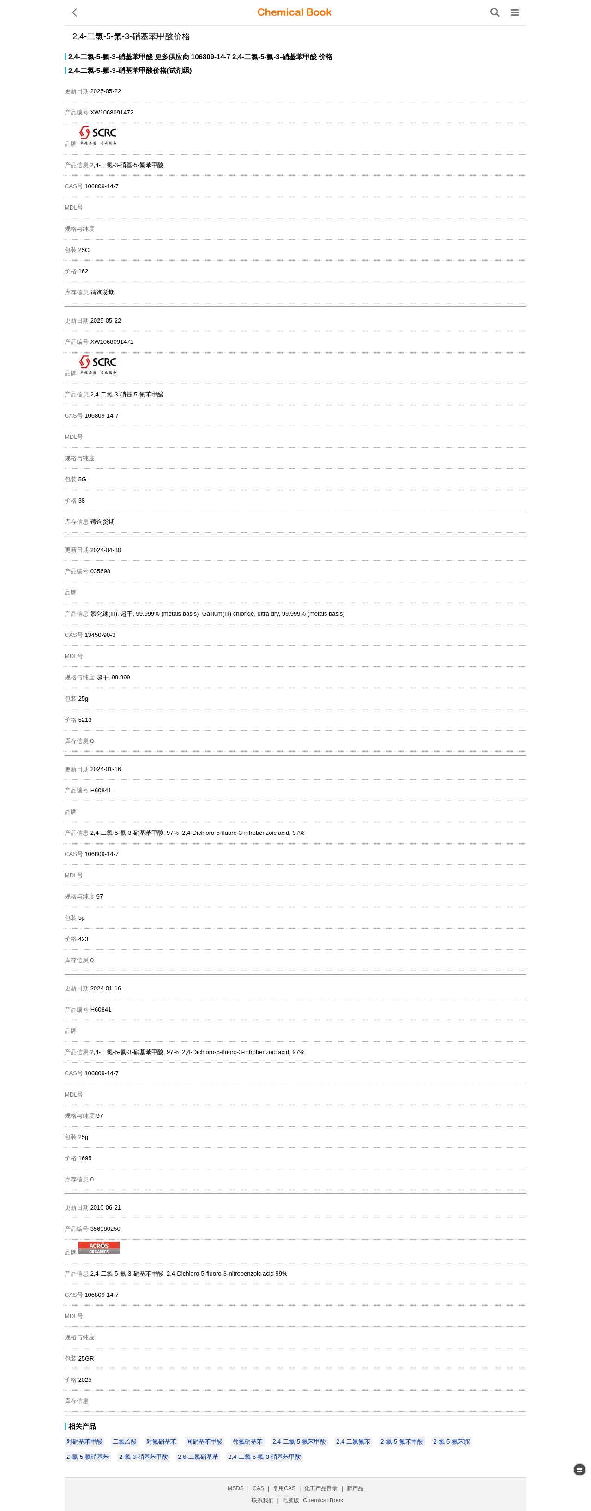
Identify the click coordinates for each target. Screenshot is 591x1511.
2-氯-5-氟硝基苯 (87, 1456)
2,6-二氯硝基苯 (198, 1456)
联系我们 (263, 1500)
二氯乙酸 (125, 1441)
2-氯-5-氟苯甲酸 (401, 1441)
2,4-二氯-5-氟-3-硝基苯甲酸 (110, 56)
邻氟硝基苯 (248, 1441)
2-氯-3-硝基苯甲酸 (143, 1456)
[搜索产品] (495, 12)
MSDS (236, 1488)
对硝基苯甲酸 (84, 1441)
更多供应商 (172, 56)
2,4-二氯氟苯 (353, 1441)
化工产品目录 (321, 1488)
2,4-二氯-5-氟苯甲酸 (299, 1441)
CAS (258, 1488)
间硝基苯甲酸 (205, 1441)
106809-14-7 (210, 56)
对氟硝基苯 (161, 1441)
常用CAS (284, 1488)
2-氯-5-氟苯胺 (451, 1441)
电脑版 (291, 1500)
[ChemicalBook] (295, 12)
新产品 (355, 1488)
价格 (325, 56)
